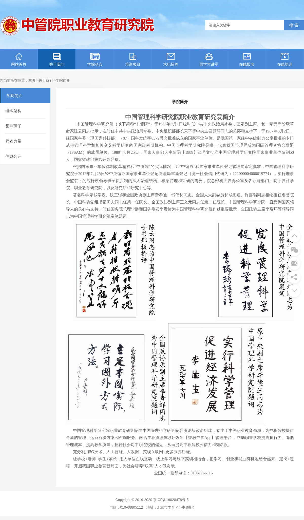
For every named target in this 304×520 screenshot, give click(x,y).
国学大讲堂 (208, 59)
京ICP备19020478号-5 (170, 500)
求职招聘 (170, 59)
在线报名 (246, 59)
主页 (31, 80)
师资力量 (13, 141)
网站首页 (18, 59)
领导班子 (13, 126)
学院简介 (63, 80)
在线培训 (284, 59)
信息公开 (13, 156)
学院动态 (94, 59)
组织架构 (13, 111)
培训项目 (132, 59)
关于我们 (56, 59)
